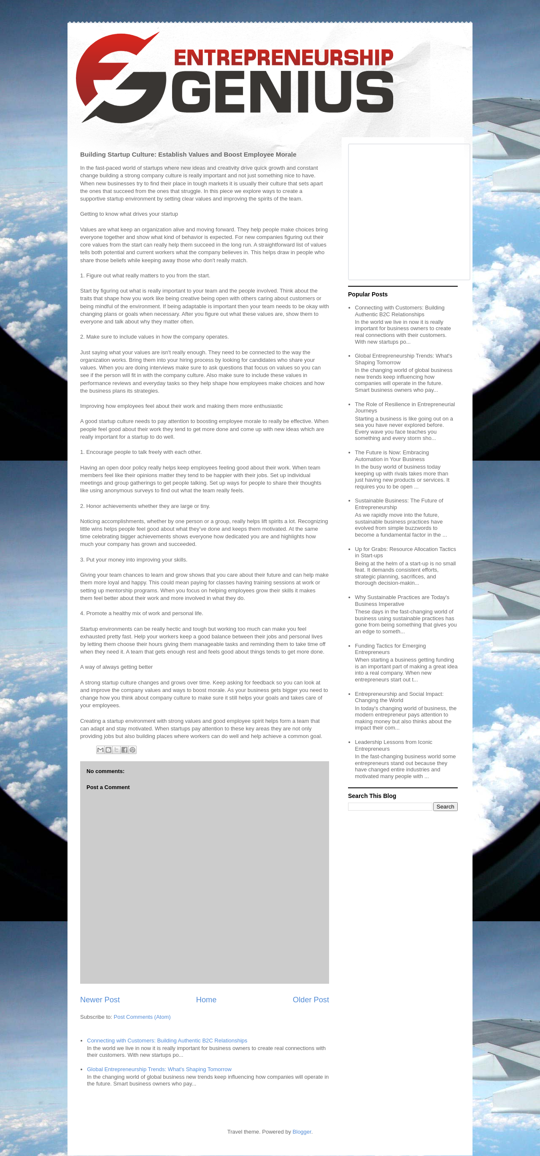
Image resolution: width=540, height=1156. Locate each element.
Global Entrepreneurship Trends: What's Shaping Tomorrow (159, 1069)
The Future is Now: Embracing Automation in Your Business (392, 455)
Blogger (302, 1132)
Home (206, 1000)
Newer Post (100, 1000)
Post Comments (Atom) (142, 1017)
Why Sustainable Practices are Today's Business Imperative (402, 600)
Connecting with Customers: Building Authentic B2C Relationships (167, 1040)
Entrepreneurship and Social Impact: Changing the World (399, 697)
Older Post (311, 1000)
